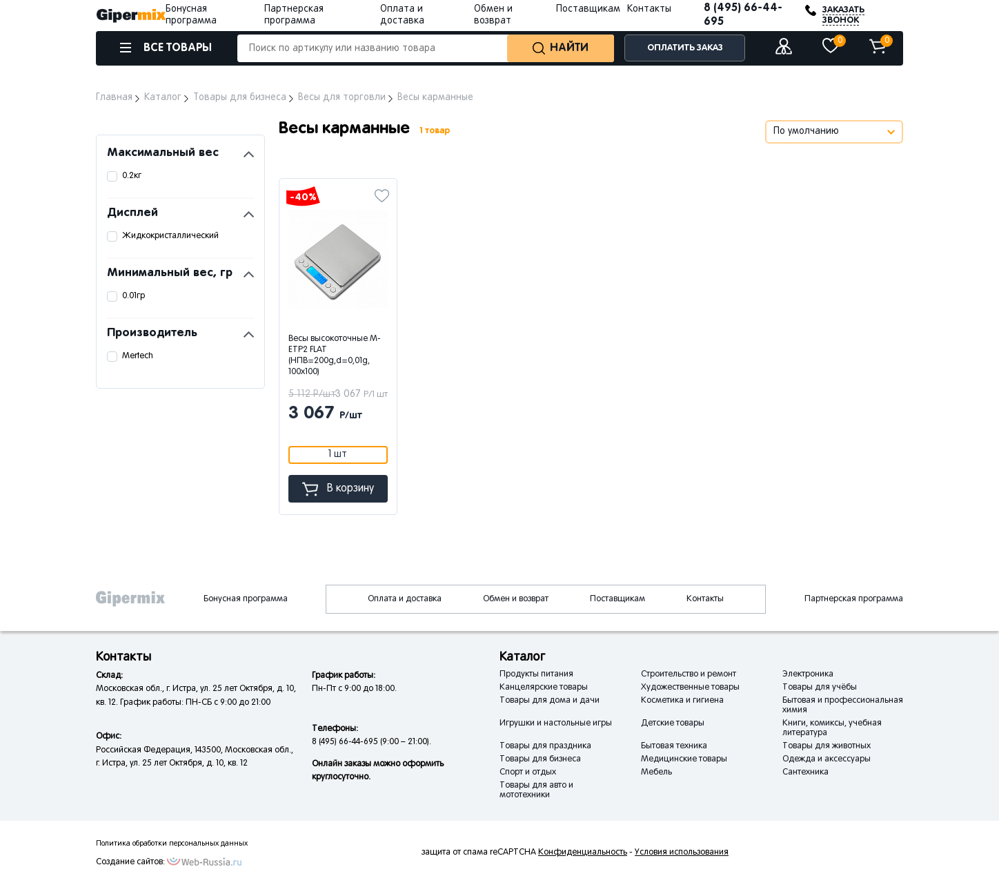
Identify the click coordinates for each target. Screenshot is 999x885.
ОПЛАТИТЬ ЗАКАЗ (685, 47)
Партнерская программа (853, 599)
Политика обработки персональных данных (172, 843)
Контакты (649, 9)
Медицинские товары (684, 759)
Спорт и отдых (528, 772)
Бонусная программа (246, 599)
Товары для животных (826, 746)
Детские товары (672, 723)
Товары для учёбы (819, 687)
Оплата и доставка (405, 599)
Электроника (807, 674)
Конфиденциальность (582, 852)
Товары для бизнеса (540, 759)
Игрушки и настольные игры (556, 723)
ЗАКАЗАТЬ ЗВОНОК (843, 15)
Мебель (656, 772)
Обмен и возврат (515, 599)
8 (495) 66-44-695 (743, 15)
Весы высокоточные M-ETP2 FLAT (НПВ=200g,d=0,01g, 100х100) (334, 355)
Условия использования (682, 852)
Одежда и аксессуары (826, 759)
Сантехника (805, 772)
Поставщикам (588, 9)
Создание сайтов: (130, 862)
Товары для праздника (545, 746)
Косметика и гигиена (682, 701)
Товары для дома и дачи (550, 701)
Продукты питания (536, 674)
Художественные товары (690, 687)
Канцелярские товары (544, 687)
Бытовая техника (674, 746)
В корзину (338, 489)
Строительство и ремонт (688, 674)
